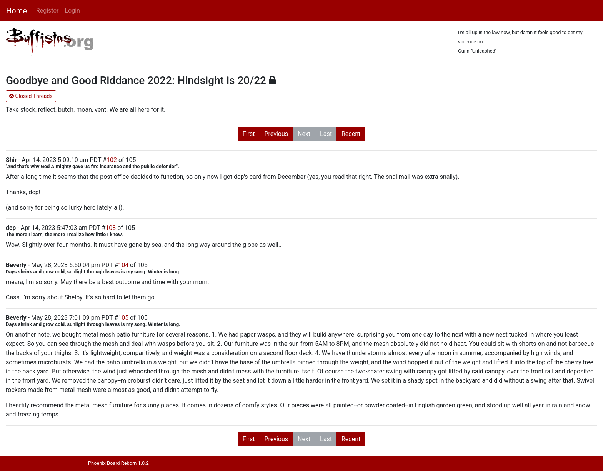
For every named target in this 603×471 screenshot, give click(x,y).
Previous (276, 133)
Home (16, 10)
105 (123, 317)
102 (112, 160)
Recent (350, 133)
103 (110, 227)
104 (123, 265)
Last (326, 133)
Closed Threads (31, 96)
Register (47, 10)
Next (304, 133)
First (249, 133)
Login (72, 10)
